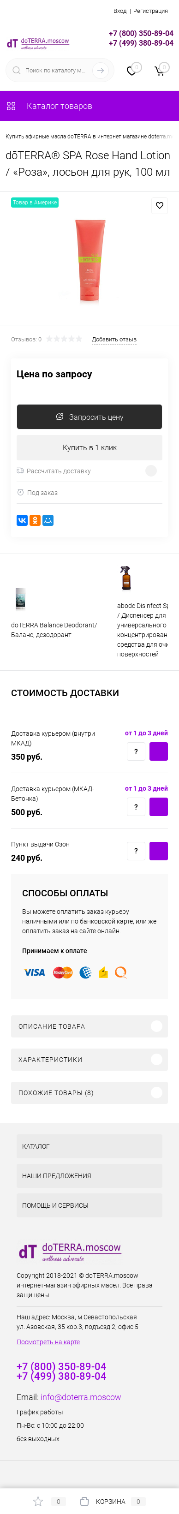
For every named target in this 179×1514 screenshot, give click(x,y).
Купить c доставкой (158, 751)
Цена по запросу (54, 374)
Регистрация (150, 10)
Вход (119, 10)
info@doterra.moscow (81, 1397)
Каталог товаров (49, 106)
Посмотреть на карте (48, 1342)
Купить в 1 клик (90, 447)
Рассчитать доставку (54, 471)
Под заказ (37, 492)
